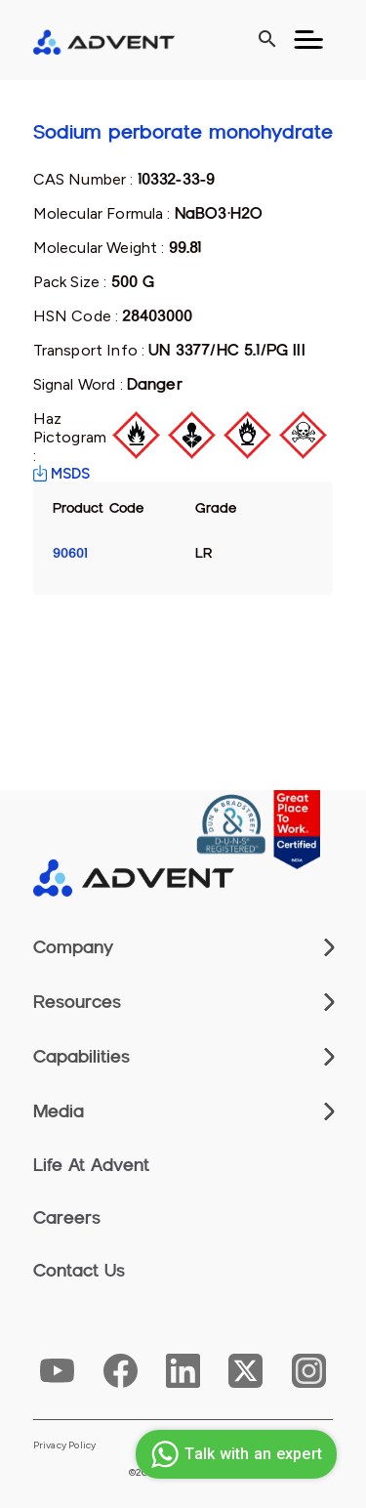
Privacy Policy (65, 1445)
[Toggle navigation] (308, 40)
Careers (67, 1218)
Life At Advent (91, 1165)
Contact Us (79, 1270)
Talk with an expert (233, 1454)
